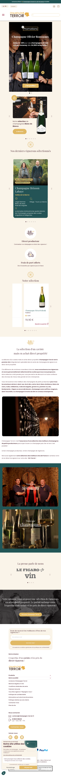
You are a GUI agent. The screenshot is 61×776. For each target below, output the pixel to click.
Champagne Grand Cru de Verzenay (33, 1)
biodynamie (6, 389)
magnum (54, 389)
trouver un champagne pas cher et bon (38, 443)
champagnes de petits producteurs (38, 382)
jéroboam (27, 389)
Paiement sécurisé (14, 689)
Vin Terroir (32, 458)
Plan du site (12, 705)
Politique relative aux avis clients (19, 700)
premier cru (44, 387)
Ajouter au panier (30, 324)
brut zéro (28, 384)
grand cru (35, 387)
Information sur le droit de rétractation (21, 697)
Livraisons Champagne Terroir (18, 681)
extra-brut (36, 384)
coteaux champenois (45, 392)
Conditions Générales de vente (18, 686)
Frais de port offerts (30, 262)
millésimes (14, 387)
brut (15, 384)
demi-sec (20, 384)
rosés (8, 387)
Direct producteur (30, 241)
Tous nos (30, 483)
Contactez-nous (14, 702)
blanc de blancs (46, 384)
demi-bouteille (7, 392)
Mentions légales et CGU (16, 684)
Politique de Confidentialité (17, 694)
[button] (29, 93)
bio (50, 387)
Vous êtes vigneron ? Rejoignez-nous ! (20, 692)
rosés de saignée (25, 387)
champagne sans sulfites (41, 389)
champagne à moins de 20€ (25, 392)
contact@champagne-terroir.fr (23, 716)
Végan (13, 389)
